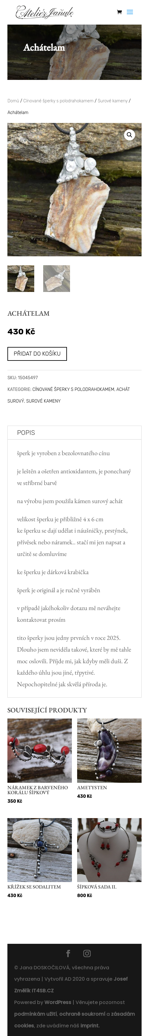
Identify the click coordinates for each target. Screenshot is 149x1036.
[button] (129, 134)
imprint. (90, 1025)
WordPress (57, 1002)
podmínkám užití (35, 1014)
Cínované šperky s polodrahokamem (58, 101)
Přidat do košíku (37, 353)
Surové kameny (113, 101)
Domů (13, 101)
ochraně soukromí (82, 1014)
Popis (26, 432)
